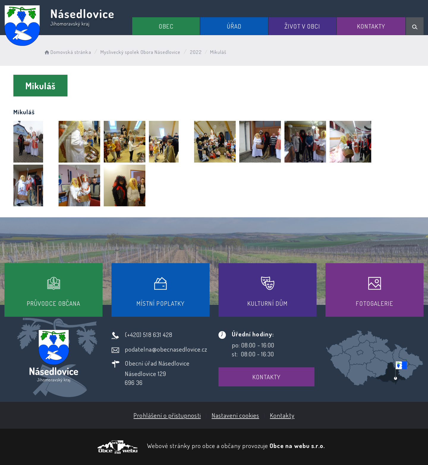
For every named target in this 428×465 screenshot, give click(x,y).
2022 (196, 52)
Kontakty (371, 26)
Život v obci (302, 26)
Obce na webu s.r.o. (297, 445)
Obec (166, 26)
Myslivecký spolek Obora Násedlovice (140, 52)
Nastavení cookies (235, 415)
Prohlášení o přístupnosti (167, 415)
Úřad (234, 26)
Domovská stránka (67, 52)
